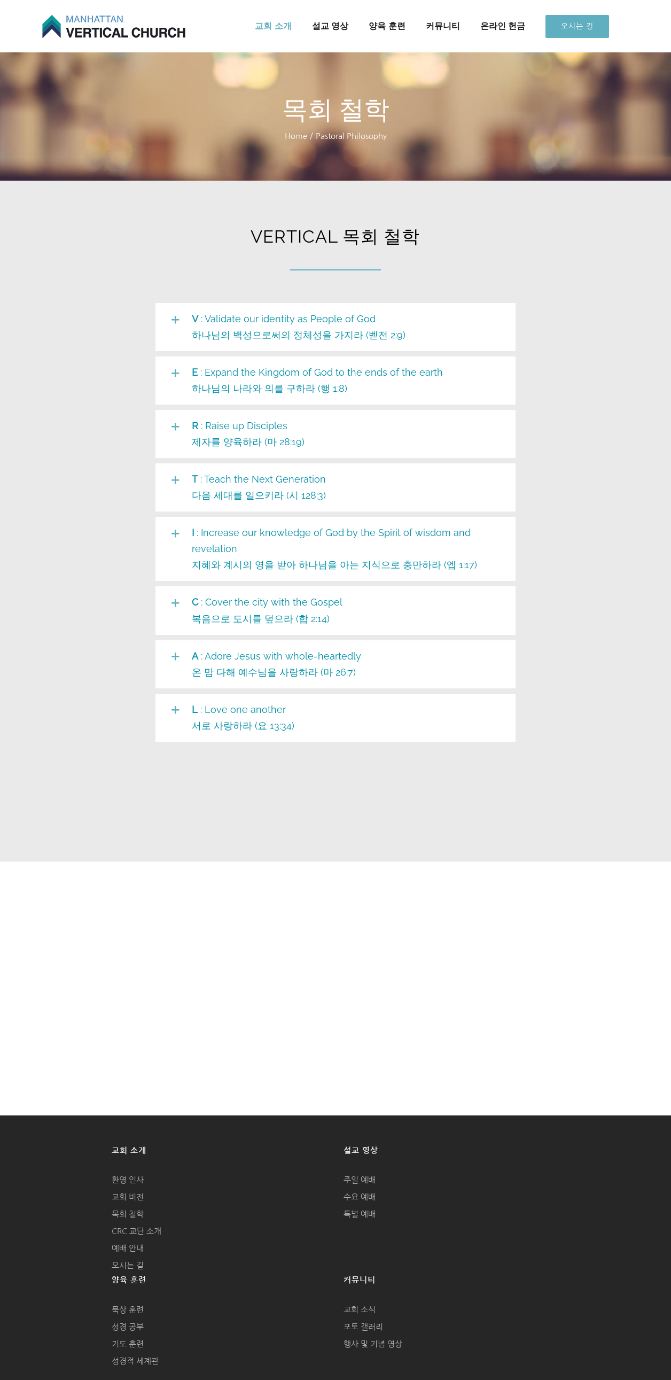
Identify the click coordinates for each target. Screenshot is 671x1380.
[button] (335, 327)
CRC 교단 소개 (136, 1231)
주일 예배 (360, 1180)
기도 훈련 (128, 1344)
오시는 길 (128, 1265)
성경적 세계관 (135, 1361)
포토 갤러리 (363, 1327)
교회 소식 (360, 1310)
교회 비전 (128, 1197)
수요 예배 (360, 1197)
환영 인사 (128, 1180)
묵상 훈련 (128, 1310)
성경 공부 (128, 1327)
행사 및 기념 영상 (373, 1344)
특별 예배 (360, 1214)
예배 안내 (128, 1248)
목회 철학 (128, 1214)
